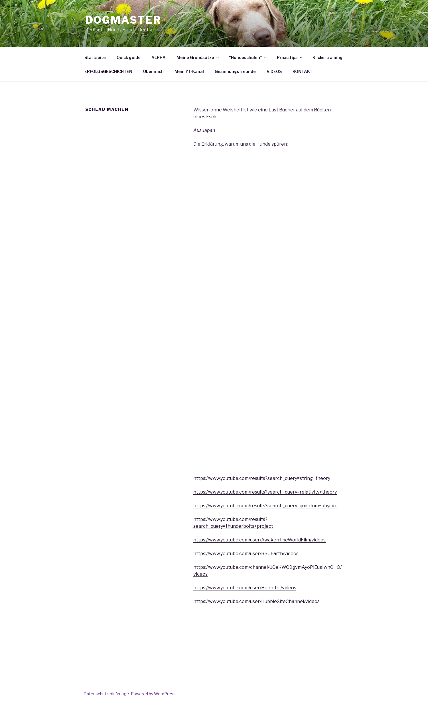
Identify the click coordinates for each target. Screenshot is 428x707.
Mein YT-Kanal (189, 71)
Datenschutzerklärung (105, 693)
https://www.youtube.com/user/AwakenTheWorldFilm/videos (259, 540)
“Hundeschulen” (248, 57)
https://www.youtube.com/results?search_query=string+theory (261, 478)
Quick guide (129, 57)
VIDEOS (274, 71)
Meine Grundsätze (198, 57)
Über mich (153, 71)
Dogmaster (123, 20)
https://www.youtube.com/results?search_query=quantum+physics (265, 505)
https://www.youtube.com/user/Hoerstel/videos (244, 587)
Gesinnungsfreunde (235, 71)
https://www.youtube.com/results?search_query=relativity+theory (265, 492)
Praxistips (290, 57)
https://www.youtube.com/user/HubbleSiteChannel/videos (256, 601)
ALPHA (158, 57)
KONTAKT (303, 71)
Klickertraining (328, 57)
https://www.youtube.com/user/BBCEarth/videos (246, 553)
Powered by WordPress (153, 693)
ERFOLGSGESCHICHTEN (108, 71)
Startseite (95, 57)
